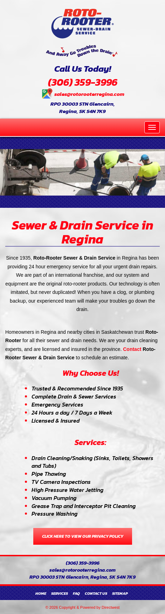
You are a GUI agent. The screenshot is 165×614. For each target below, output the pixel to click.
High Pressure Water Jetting (67, 490)
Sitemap (120, 593)
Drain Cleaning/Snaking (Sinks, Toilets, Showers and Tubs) (92, 462)
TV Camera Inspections (61, 482)
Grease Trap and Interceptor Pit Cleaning (84, 506)
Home (40, 593)
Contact (132, 349)
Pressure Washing (54, 513)
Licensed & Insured (56, 420)
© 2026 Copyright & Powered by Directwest (83, 607)
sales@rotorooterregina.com (89, 94)
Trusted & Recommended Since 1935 (77, 388)
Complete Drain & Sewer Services (74, 396)
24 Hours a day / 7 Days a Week (72, 412)
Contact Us (96, 593)
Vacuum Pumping (54, 498)
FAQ (76, 593)
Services (59, 593)
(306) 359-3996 (82, 82)
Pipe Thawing (49, 474)
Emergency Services (57, 404)
